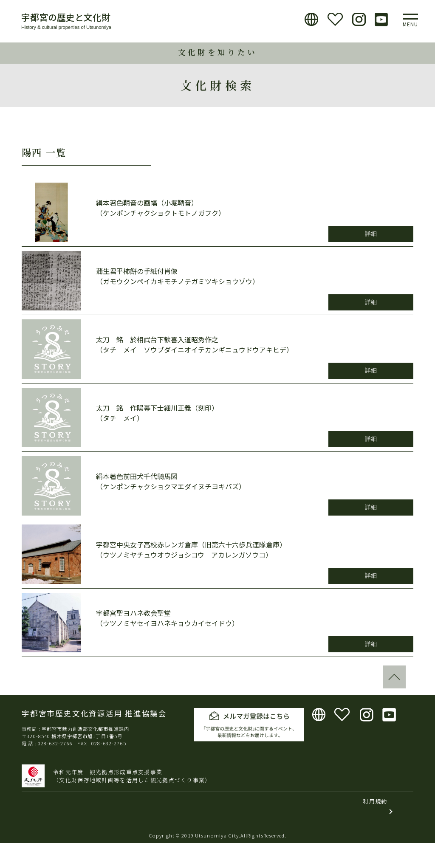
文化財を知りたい (217, 52)
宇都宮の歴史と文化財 (65, 17)
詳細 (371, 233)
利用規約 (375, 801)
